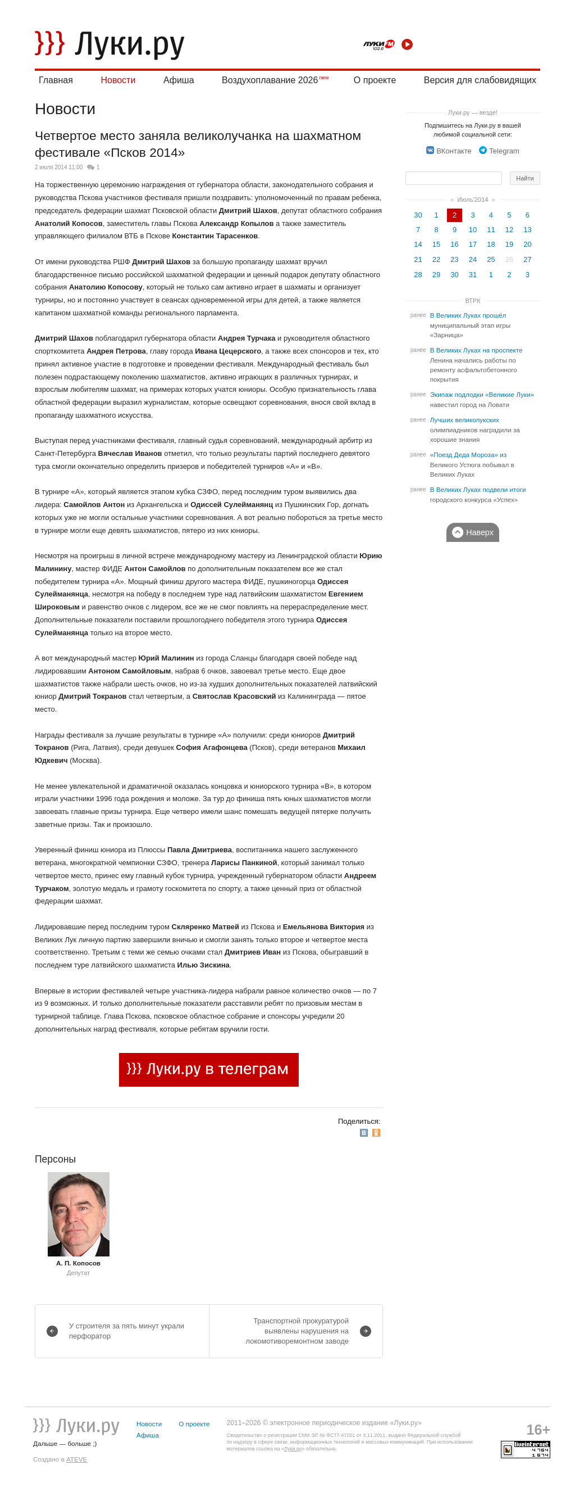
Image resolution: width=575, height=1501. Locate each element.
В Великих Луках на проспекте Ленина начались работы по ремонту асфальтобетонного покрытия (476, 365)
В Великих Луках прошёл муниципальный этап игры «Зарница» (470, 325)
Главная (56, 80)
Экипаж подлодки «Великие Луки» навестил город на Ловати (482, 399)
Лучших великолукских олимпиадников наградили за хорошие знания (475, 430)
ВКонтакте (449, 151)
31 (473, 274)
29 (436, 274)
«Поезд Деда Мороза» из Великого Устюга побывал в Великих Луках (472, 464)
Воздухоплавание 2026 (270, 80)
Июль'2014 (473, 199)
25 (491, 259)
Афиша (178, 80)
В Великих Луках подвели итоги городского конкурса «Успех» (478, 494)
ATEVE (76, 1459)
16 (454, 244)
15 (436, 244)
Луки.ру (293, 1449)
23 (454, 259)
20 (527, 244)
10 (473, 229)
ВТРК (472, 300)
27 (527, 259)
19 (509, 244)
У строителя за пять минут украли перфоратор (126, 1331)
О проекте (375, 80)
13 (527, 229)
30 (418, 215)
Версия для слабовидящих (480, 80)
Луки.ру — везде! (473, 112)
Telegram (499, 151)
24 (473, 259)
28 (418, 274)
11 (491, 229)
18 (491, 244)
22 (436, 259)
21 (418, 259)
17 (473, 244)
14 (418, 244)
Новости (118, 80)
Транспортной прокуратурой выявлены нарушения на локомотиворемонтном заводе (297, 1331)
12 (509, 229)
